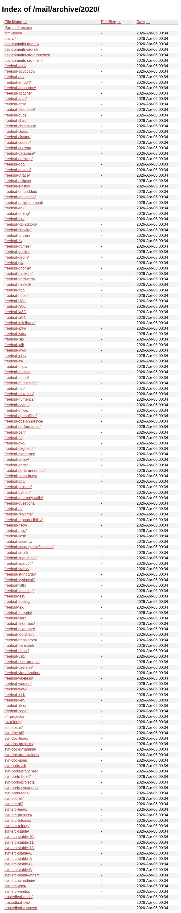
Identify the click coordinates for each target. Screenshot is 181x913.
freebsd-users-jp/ (18, 667)
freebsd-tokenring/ (19, 629)
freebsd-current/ (17, 148)
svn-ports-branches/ (21, 771)
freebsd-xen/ (14, 700)
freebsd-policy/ (16, 459)
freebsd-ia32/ (15, 312)
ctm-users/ (13, 33)
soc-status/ (13, 728)
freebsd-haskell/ (17, 284)
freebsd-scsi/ (15, 536)
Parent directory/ (18, 28)
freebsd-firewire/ (18, 230)
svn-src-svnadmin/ (19, 881)
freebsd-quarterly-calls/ (23, 498)
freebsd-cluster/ (17, 137)
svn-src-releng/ (16, 826)
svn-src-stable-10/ (19, 837)
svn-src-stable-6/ (18, 853)
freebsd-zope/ (16, 711)
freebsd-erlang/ (17, 214)
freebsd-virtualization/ (22, 673)
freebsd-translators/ (20, 640)
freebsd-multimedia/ (21, 383)
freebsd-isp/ (14, 339)
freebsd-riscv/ (15, 525)
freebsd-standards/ (20, 574)
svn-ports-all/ (15, 766)
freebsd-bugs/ (16, 115)
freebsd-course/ (17, 143)
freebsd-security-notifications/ (28, 547)
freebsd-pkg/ (14, 443)
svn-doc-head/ (16, 738)
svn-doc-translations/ (21, 755)
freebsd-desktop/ (18, 159)
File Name (13, 22)
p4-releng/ (12, 722)
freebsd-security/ (18, 542)
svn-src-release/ (17, 820)
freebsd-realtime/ (18, 514)
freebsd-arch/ (15, 99)
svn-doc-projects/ (18, 744)
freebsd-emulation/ (20, 197)
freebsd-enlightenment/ (23, 203)
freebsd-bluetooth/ (19, 110)
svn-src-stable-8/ (18, 864)
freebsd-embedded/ (20, 192)
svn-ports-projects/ (20, 782)
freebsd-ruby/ (15, 531)
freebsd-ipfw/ (15, 328)
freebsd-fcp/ (14, 219)
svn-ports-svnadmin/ (21, 788)
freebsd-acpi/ (15, 66)
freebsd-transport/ (19, 645)
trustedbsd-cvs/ (17, 903)
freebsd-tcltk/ (15, 585)
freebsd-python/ (17, 492)
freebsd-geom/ (16, 257)
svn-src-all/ (13, 804)
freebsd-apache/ (18, 93)
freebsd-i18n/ (15, 301)
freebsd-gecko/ (16, 252)
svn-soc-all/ (14, 799)
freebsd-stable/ (16, 569)
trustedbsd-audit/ (18, 897)
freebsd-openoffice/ (20, 416)
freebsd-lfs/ (13, 361)
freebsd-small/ (16, 553)
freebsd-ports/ (16, 465)
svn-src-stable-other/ (21, 875)
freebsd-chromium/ (20, 126)
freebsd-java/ (15, 350)
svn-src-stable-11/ (19, 842)
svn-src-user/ (15, 886)
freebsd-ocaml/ (16, 405)
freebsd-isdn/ (15, 334)
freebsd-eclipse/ (17, 181)
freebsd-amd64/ (17, 82)
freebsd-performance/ (22, 427)
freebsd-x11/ (14, 695)
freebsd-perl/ (15, 432)
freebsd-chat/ (15, 121)
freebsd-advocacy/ (19, 71)
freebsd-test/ (14, 596)
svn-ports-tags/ (16, 793)
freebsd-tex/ (14, 607)
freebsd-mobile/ (17, 372)
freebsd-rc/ (13, 509)
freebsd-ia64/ (15, 317)
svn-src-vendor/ (17, 891)
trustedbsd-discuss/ (20, 908)
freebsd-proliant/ (18, 487)
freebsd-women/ (18, 684)
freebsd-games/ (17, 246)
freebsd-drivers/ (17, 170)
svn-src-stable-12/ (19, 848)
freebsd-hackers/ (18, 274)
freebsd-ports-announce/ (24, 471)
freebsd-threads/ (18, 613)
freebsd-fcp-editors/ (20, 224)
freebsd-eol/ (14, 208)
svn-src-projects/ (18, 815)
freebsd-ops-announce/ (23, 421)
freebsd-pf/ (13, 438)
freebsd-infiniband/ (20, 323)
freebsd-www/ (16, 689)
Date (140, 22)
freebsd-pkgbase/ (19, 449)
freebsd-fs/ (13, 241)
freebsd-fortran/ (17, 235)
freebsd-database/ (19, 153)
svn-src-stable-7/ (18, 859)
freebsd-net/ (14, 388)
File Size (108, 22)
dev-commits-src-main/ (23, 60)
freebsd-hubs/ (16, 296)
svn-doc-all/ (14, 733)
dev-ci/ (10, 39)
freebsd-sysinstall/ (19, 580)
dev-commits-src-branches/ (27, 55)
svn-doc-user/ (15, 760)
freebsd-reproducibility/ (23, 520)
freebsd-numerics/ (19, 399)
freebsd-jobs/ (15, 356)
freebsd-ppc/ (14, 481)
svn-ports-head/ (17, 777)
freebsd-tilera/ (16, 618)
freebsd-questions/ (20, 503)
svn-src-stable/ (16, 831)
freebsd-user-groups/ (22, 662)
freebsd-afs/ (14, 77)
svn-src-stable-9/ (18, 870)
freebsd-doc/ (14, 164)
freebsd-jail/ (14, 345)
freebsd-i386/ (15, 306)
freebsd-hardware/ (19, 279)
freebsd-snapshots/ (20, 558)
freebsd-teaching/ (19, 591)
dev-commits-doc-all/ (21, 44)
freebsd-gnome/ (17, 268)
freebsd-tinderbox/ (19, 624)
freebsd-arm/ (15, 104)
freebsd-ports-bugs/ (20, 476)
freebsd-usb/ (14, 656)
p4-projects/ (14, 716)
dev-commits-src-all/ (21, 49)
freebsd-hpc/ (14, 290)
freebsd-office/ (16, 410)
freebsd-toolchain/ (19, 634)
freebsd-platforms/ (19, 454)
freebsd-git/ (13, 263)
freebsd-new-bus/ (19, 394)
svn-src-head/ (15, 809)
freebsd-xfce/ (15, 706)
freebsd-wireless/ (18, 678)
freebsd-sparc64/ (18, 563)
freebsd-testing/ (17, 602)
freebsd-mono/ (16, 378)
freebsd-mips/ (15, 367)
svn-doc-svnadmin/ (20, 749)
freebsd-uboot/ (16, 651)
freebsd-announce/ (20, 88)
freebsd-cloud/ (16, 131)
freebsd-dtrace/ (17, 175)
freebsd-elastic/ (17, 186)
